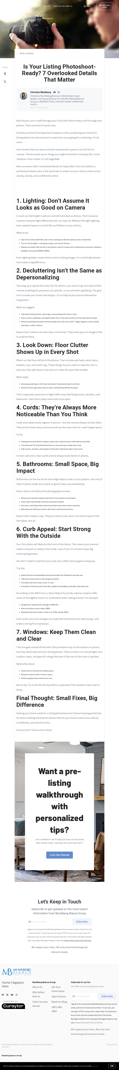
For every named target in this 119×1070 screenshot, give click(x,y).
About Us (46, 6)
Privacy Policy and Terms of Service (77, 940)
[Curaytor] (13, 1008)
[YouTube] (12, 994)
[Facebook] (3, 994)
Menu (87, 6)
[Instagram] (17, 994)
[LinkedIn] (7, 994)
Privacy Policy (112, 1044)
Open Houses (47, 18)
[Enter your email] (51, 921)
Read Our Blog (59, 1001)
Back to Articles (27, 53)
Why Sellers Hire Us (63, 6)
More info (95, 1066)
